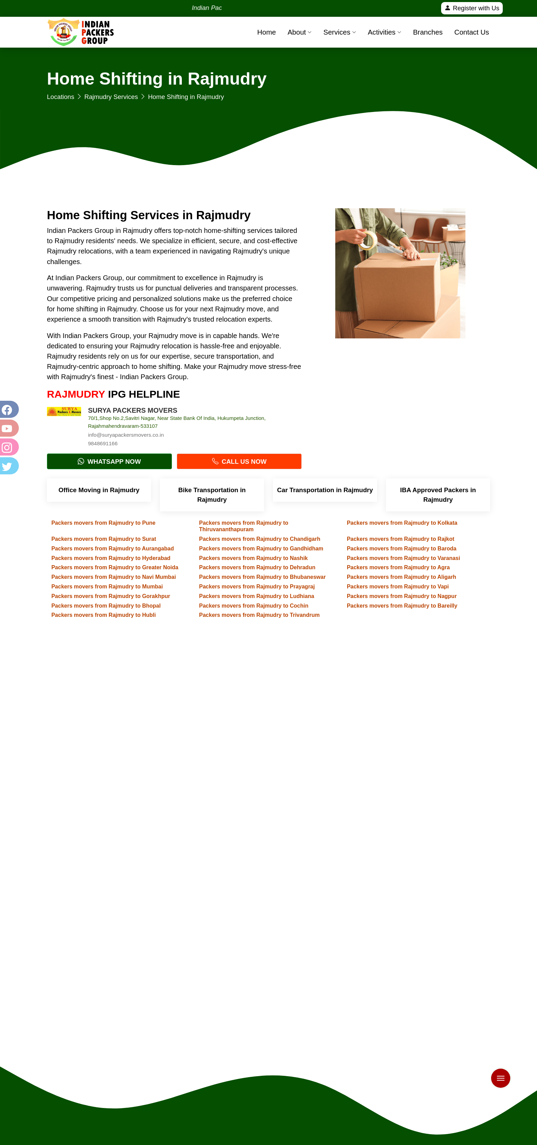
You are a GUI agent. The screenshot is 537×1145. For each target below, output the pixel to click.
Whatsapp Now (109, 461)
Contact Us (471, 32)
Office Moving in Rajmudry (99, 490)
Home (266, 32)
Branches (428, 32)
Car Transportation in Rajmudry (325, 490)
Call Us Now (239, 461)
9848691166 (102, 443)
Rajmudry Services (111, 96)
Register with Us (472, 8)
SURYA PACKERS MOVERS (132, 410)
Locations (60, 96)
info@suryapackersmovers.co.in (126, 435)
